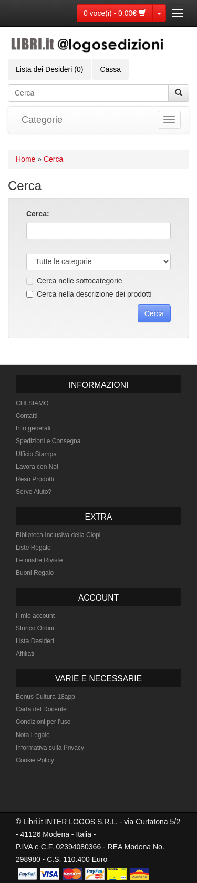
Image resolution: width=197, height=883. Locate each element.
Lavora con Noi (37, 466)
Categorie (42, 119)
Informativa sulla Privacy (50, 747)
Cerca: (37, 213)
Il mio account (35, 615)
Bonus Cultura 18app (45, 696)
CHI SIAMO (32, 403)
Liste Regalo (33, 547)
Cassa (110, 69)
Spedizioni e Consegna (48, 441)
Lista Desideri (35, 641)
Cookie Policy (35, 760)
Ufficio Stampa (36, 454)
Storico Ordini (35, 628)
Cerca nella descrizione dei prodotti (89, 294)
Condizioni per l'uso (43, 722)
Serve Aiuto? (33, 492)
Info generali (33, 428)
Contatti (26, 415)
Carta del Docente (41, 709)
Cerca (53, 159)
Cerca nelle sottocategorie (74, 281)
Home (25, 159)
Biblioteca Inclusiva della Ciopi (58, 535)
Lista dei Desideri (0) (49, 69)
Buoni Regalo (35, 572)
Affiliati (25, 653)
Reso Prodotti (35, 479)
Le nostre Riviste (39, 560)
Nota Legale (33, 735)
